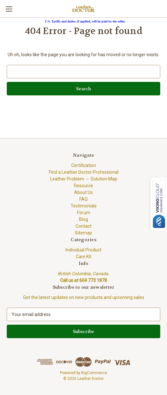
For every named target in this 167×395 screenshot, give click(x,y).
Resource (83, 185)
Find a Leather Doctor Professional (84, 172)
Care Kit (84, 256)
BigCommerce (94, 373)
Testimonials (84, 205)
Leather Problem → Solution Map (83, 178)
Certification (83, 165)
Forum (83, 212)
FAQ (83, 199)
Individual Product (83, 249)
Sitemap (83, 232)
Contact (83, 226)
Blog (83, 219)
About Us (83, 192)
